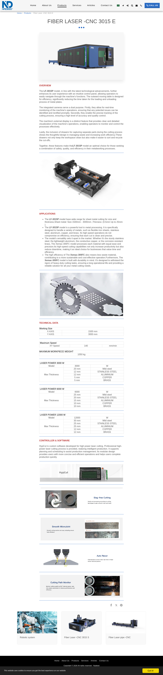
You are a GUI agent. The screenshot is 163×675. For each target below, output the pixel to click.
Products (27, 13)
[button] (123, 5)
